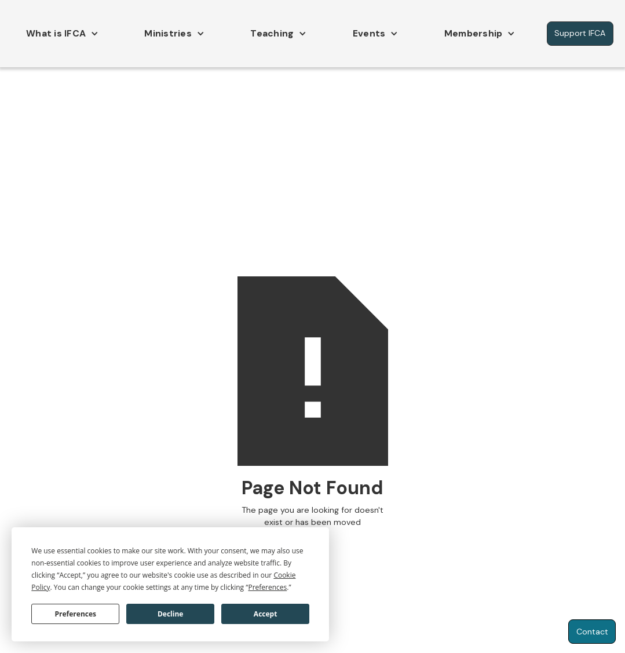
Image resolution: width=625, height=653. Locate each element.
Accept (265, 614)
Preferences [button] (267, 587)
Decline (170, 614)
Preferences (75, 614)
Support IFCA (579, 33)
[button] (59, 33)
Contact (592, 631)
